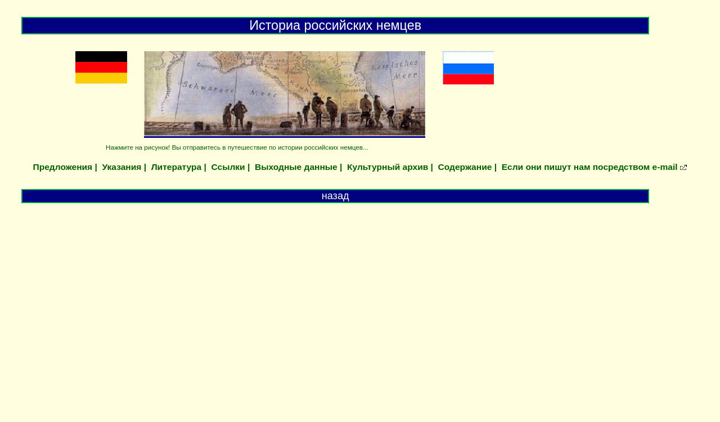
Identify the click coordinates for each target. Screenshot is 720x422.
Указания (122, 167)
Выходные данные (296, 167)
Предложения (63, 167)
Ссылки (228, 167)
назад (335, 195)
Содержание (465, 167)
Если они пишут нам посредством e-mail (590, 167)
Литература (176, 167)
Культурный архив (387, 167)
